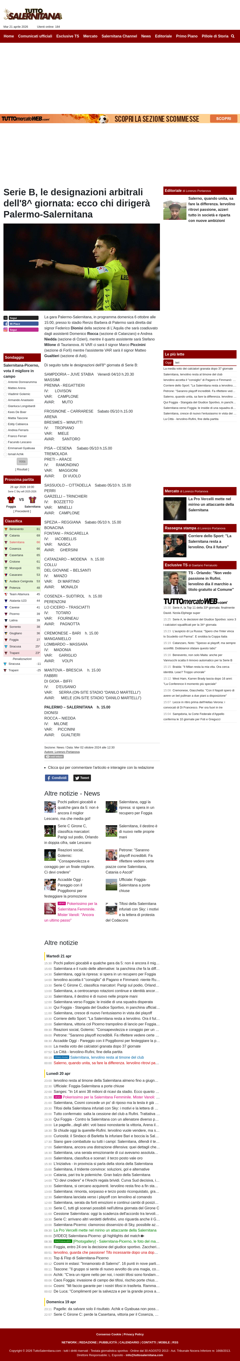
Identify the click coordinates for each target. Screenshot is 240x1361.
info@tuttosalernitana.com (144, 1355)
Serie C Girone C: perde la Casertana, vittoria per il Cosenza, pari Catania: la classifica (125, 1314)
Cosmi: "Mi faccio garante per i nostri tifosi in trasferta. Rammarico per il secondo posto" (125, 1286)
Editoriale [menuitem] (163, 36)
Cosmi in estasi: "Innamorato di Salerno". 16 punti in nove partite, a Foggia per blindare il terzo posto (136, 1264)
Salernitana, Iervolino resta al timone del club (99, 1057)
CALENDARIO (129, 1342)
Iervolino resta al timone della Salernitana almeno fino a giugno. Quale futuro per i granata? (128, 1080)
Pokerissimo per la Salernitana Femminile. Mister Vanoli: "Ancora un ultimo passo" (125, 1097)
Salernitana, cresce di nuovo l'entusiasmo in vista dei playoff (103, 1013)
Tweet (82, 778)
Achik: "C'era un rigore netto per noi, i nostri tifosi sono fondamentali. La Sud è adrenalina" (127, 1275)
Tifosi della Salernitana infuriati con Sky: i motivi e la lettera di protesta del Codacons (123, 1108)
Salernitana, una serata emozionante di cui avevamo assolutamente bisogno (116, 1153)
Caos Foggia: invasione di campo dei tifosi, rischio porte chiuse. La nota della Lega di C (125, 1280)
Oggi (168, 362)
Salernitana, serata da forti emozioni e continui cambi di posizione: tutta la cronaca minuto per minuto (136, 1203)
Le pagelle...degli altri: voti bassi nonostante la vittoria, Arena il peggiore (112, 1125)
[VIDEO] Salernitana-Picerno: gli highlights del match (97, 1236)
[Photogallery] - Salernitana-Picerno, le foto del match (107, 1241)
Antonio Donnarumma (22, 382)
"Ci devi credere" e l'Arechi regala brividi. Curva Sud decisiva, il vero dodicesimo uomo (124, 1180)
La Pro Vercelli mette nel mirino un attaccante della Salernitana (105, 1230)
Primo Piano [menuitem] (187, 36)
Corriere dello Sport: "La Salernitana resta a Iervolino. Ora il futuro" (108, 1019)
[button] (22, 461)
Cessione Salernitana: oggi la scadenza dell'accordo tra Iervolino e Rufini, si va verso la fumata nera (135, 1214)
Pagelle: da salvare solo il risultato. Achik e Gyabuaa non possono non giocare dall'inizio (126, 1309)
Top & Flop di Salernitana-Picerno (81, 1258)
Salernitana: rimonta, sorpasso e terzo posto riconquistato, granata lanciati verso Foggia (126, 1191)
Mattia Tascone (18, 418)
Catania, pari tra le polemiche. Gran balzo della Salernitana (102, 1175)
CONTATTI (148, 1342)
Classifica (13, 521)
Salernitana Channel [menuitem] (119, 36)
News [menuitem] (146, 36)
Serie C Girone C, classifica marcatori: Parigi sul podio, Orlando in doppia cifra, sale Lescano (130, 985)
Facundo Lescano (20, 442)
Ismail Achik (16, 454)
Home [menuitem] (9, 36)
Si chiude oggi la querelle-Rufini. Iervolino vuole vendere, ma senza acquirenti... (119, 1130)
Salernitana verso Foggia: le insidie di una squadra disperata (103, 1002)
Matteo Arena (17, 388)
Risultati (22, 469)
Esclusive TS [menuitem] (67, 36)
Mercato (172, 491)
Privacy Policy (134, 1334)
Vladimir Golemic (19, 394)
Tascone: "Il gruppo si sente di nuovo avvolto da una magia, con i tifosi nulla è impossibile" (127, 1269)
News (60, 747)
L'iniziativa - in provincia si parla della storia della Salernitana (103, 1164)
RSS (175, 1342)
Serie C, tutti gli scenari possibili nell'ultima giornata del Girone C (106, 1208)
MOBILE (164, 1342)
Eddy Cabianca (18, 424)
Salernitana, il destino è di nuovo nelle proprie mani (138, 831)
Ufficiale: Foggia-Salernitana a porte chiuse (134, 885)
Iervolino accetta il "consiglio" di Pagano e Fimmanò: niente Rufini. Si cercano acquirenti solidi (130, 980)
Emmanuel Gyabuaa (21, 448)
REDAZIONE (88, 1342)
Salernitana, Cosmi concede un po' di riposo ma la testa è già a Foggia (111, 1103)
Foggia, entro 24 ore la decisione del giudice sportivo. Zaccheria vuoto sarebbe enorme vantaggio (133, 1247)
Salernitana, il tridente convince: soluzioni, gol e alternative (102, 1169)
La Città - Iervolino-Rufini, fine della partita (88, 1052)
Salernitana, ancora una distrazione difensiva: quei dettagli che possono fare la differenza (127, 1147)
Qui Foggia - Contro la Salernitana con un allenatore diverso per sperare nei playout (122, 1119)
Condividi (57, 778)
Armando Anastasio (21, 400)
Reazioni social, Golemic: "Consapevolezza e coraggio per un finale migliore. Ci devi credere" (69, 861)
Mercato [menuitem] (90, 36)
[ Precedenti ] (22, 511)
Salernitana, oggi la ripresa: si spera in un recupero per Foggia (136, 807)
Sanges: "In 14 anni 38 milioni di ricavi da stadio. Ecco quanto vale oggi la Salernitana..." (126, 1092)
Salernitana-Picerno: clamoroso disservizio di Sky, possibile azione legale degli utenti (123, 1225)
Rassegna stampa (180, 528)
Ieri (177, 362)
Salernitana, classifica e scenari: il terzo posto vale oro (98, 1158)
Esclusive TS (176, 565)
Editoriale (173, 191)
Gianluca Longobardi (21, 406)
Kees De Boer (17, 412)
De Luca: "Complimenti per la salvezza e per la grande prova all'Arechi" (112, 1291)
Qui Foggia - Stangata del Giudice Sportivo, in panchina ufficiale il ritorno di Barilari (121, 1007)
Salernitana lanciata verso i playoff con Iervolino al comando (103, 1197)
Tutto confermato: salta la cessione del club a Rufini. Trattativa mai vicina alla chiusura (124, 1114)
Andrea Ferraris (18, 430)
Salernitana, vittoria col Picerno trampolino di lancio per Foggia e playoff (112, 1024)
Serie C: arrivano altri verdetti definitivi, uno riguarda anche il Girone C (111, 1219)
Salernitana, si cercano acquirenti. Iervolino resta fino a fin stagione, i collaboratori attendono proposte (137, 1186)
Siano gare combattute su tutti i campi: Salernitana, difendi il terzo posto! (113, 1141)
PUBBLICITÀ (108, 1342)
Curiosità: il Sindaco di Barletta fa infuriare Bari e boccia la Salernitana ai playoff (119, 1136)
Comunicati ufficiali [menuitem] (35, 36)
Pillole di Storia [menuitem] (215, 36)
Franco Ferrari (17, 436)
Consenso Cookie (108, 1334)
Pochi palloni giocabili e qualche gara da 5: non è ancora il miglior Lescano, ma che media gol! (131, 963)
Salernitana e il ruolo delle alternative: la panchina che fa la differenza (110, 969)
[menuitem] (232, 36)
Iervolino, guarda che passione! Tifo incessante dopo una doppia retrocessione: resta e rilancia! (132, 1252)
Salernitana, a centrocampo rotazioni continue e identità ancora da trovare (114, 991)
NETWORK (69, 1342)
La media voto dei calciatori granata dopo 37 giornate (97, 1046)
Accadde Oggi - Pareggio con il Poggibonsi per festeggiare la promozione (114, 1041)
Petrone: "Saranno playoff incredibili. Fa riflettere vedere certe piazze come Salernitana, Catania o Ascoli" (130, 861)
